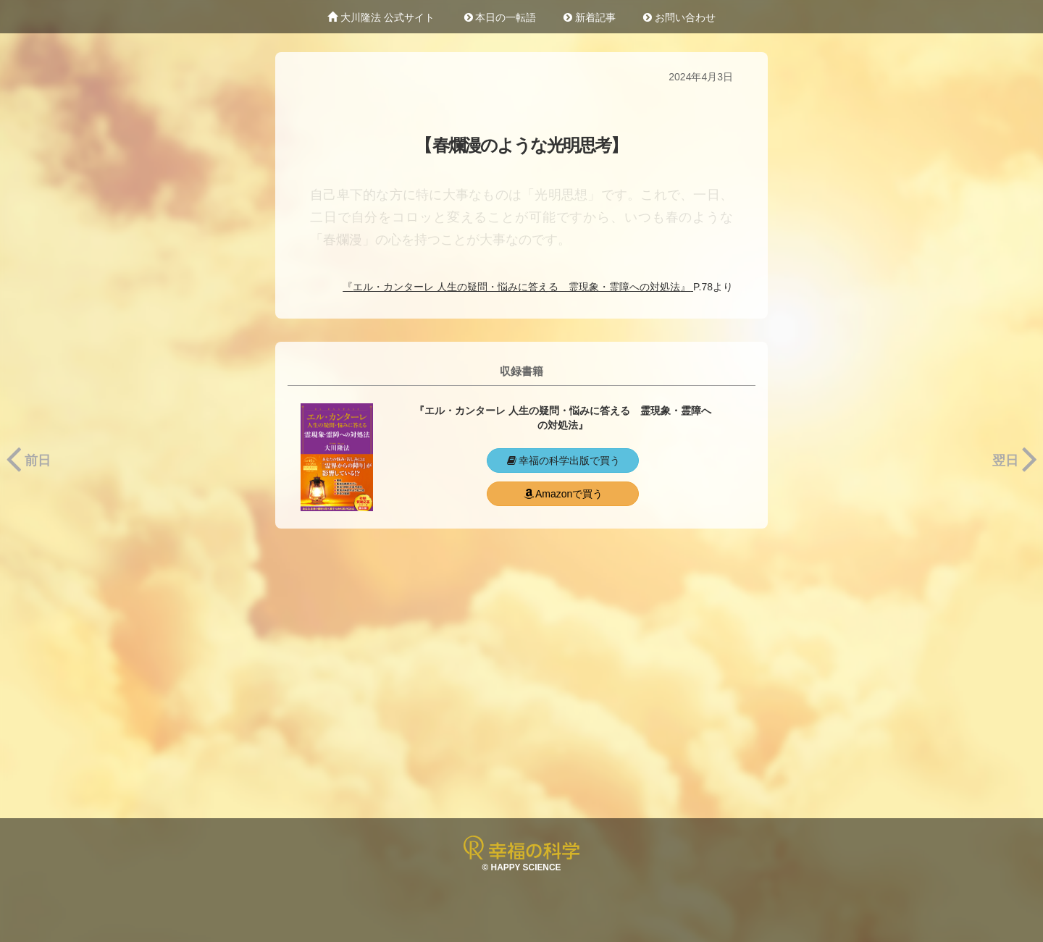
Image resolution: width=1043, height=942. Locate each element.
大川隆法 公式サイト (381, 17)
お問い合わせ (679, 17)
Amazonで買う (562, 494)
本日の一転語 (499, 17)
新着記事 (590, 17)
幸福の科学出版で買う (563, 460)
